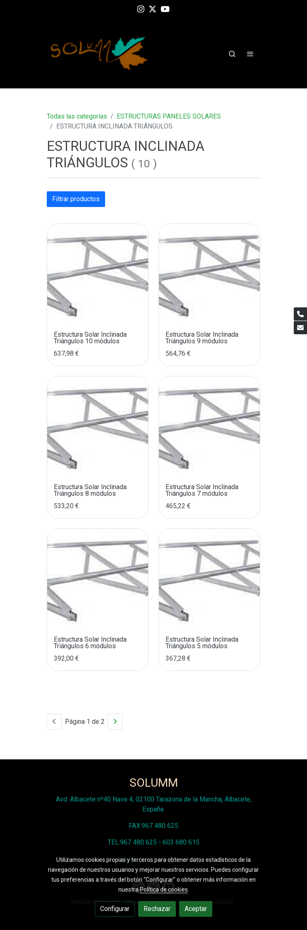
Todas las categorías (77, 116)
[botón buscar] (232, 53)
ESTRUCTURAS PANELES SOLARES (169, 116)
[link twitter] (152, 8)
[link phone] (300, 314)
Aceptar (196, 909)
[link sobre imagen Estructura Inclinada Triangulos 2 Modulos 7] (209, 579)
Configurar (115, 909)
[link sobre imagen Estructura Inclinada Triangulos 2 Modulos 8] (97, 579)
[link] (99, 53)
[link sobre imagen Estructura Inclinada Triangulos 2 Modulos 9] (209, 426)
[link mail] (300, 327)
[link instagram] (140, 8)
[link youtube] (165, 8)
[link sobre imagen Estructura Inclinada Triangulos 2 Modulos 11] (209, 274)
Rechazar (157, 909)
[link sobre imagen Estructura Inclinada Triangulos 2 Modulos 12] (97, 274)
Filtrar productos (76, 199)
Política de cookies (164, 889)
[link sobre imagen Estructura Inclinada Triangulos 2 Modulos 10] (97, 426)
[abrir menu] (250, 53)
